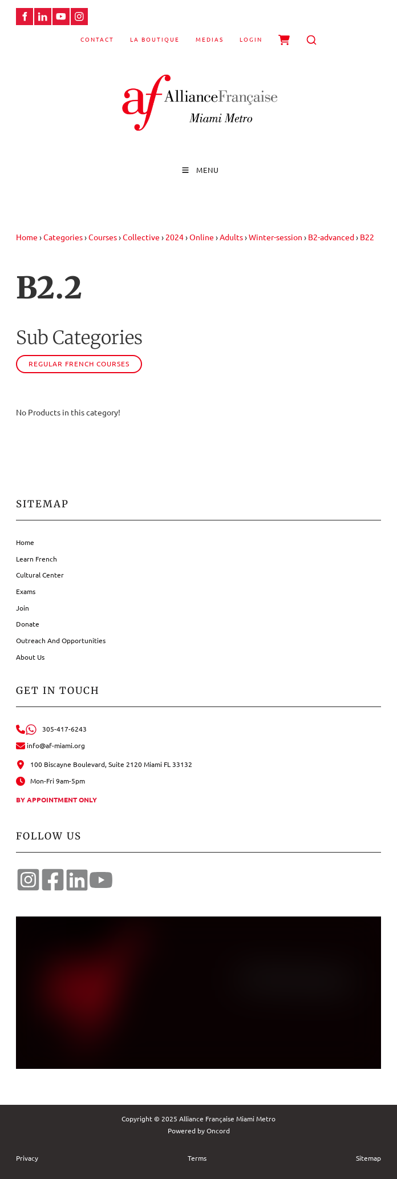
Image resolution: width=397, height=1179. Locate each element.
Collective (141, 237)
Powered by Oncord (199, 1130)
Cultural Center (40, 574)
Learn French (36, 558)
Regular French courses (79, 363)
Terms (197, 1157)
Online (201, 237)
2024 (174, 237)
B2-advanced (331, 237)
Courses (102, 237)
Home (27, 237)
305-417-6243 (51, 728)
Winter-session (275, 237)
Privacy (27, 1157)
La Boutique (155, 39)
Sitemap (368, 1157)
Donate (27, 623)
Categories (63, 237)
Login (251, 39)
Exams (25, 591)
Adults (231, 237)
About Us (30, 656)
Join (22, 607)
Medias (210, 39)
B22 (367, 237)
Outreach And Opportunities (61, 640)
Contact (97, 39)
